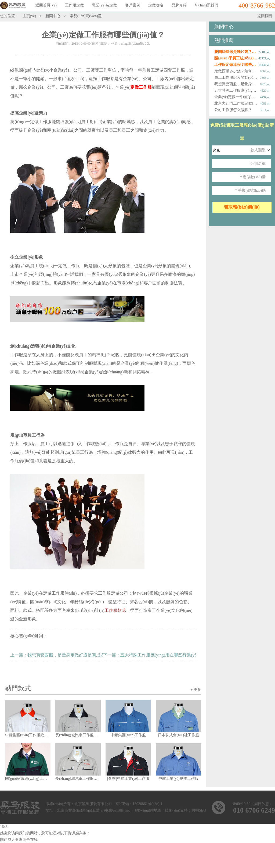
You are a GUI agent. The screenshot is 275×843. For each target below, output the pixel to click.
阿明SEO (198, 810)
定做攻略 (155, 5)
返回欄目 (264, 16)
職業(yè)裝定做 (104, 5)
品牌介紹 (179, 5)
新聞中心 (52, 16)
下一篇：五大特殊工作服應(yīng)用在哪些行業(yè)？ (150, 655)
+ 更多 (195, 690)
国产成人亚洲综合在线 (19, 840)
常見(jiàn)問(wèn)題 (86, 16)
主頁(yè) (29, 16)
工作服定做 (74, 5)
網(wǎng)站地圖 (148, 810)
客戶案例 (132, 5)
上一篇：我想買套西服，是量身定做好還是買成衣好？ (61, 655)
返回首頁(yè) (46, 5)
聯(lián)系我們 (206, 5)
